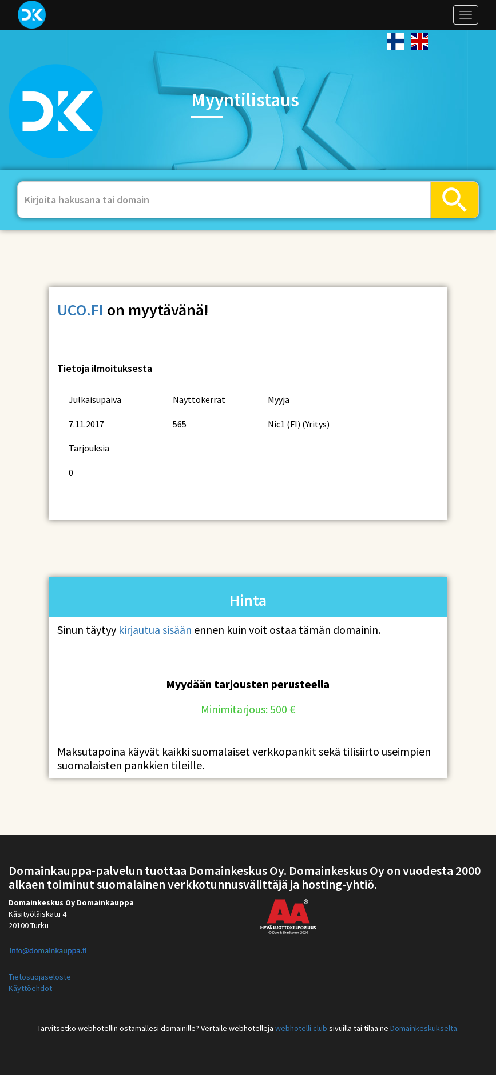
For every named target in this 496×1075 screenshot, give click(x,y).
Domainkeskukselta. (424, 1028)
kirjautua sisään (155, 629)
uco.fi (80, 309)
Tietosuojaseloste (40, 977)
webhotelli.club (301, 1028)
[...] (224, 199)
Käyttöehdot (30, 988)
